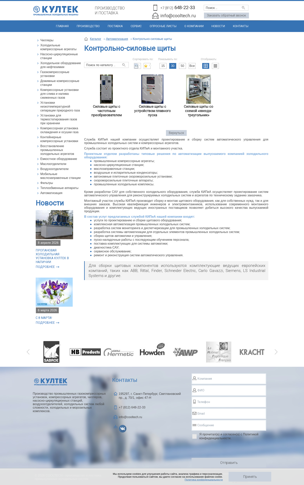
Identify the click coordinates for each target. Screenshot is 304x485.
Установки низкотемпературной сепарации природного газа (60, 106)
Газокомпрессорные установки (54, 74)
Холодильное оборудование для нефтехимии (60, 65)
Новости (218, 26)
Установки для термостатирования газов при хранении (58, 119)
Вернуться (176, 133)
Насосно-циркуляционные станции (59, 56)
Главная (62, 26)
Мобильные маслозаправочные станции (60, 176)
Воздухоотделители (54, 169)
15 (163, 65)
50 (182, 65)
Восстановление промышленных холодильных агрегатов (57, 149)
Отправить (229, 463)
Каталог (95, 39)
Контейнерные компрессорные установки (59, 139)
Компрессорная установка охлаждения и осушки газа (59, 130)
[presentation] (221, 449)
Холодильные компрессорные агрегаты (58, 47)
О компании (194, 26)
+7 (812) (132, 407)
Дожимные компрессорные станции (59, 82)
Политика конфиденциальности (204, 479)
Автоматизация (51, 193)
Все (192, 65)
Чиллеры (47, 40)
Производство (88, 26)
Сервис (136, 26)
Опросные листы (163, 26)
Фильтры (46, 183)
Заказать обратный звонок (226, 15)
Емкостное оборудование (58, 159)
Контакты (240, 26)
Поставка (115, 26)
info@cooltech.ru (178, 15)
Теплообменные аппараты (59, 188)
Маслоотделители (53, 164)
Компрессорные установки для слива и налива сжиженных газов (59, 93)
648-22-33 (177, 8)
